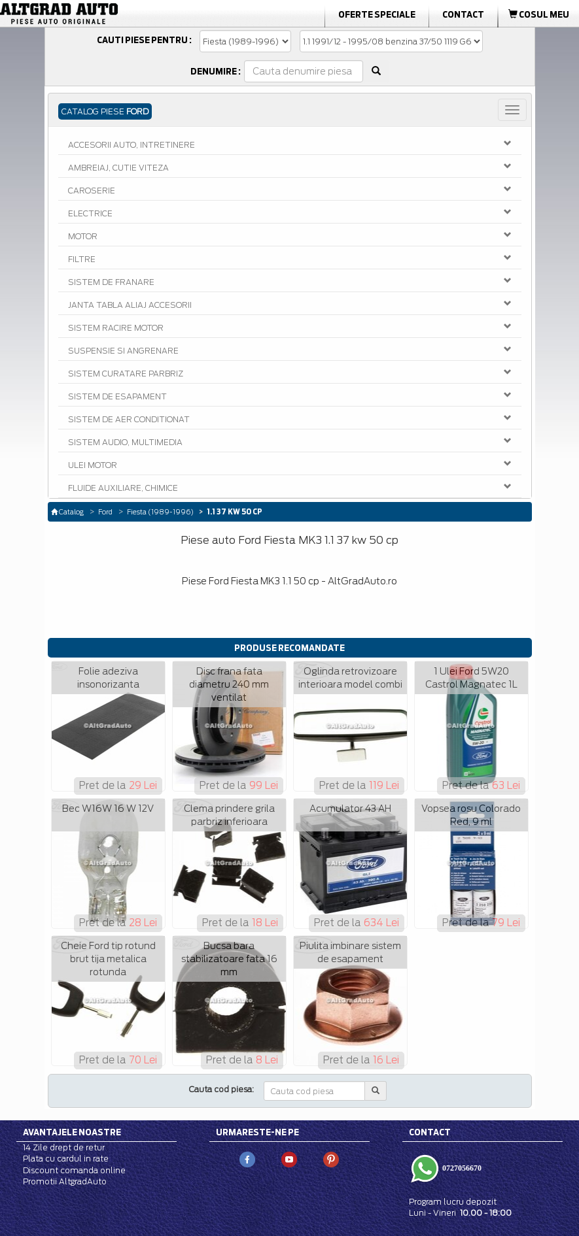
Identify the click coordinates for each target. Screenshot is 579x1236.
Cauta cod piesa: (221, 1089)
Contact (463, 14)
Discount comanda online (74, 1170)
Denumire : (215, 71)
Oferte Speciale (376, 14)
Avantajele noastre (72, 1132)
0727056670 (461, 1168)
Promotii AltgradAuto (65, 1181)
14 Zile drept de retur (64, 1147)
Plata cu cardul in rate (66, 1158)
